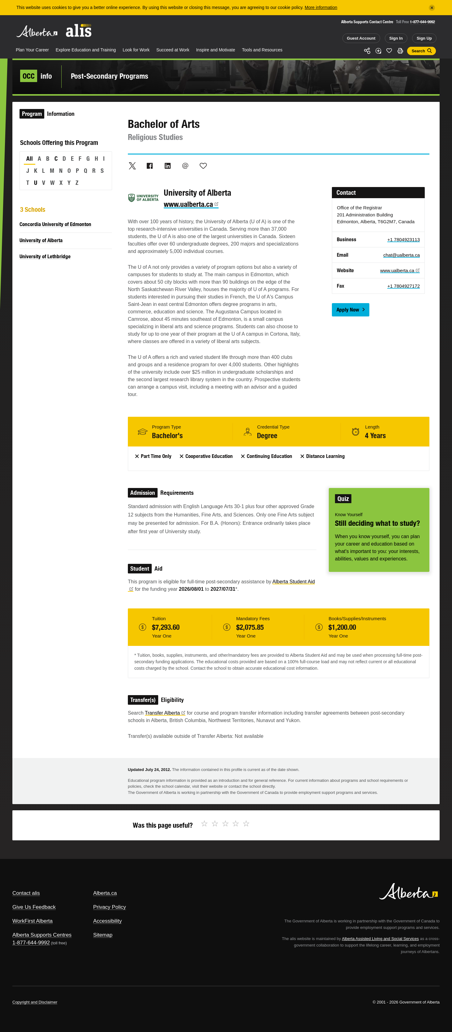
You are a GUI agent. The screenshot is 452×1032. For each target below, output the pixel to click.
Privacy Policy (109, 907)
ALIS (79, 30)
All (29, 158)
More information (321, 7)
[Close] (432, 8)
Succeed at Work (172, 49)
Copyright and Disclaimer (34, 1002)
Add (378, 51)
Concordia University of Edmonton (55, 224)
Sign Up (424, 38)
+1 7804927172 (403, 286)
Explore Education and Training (86, 49)
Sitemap (102, 935)
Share (367, 51)
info (36, 76)
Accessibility (107, 921)
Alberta (37, 31)
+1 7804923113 (403, 239)
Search (418, 51)
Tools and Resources (262, 49)
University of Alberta (41, 240)
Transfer (165, 713)
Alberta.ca (105, 893)
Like (389, 50)
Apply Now (348, 310)
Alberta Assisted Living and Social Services (380, 938)
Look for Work (136, 49)
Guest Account (361, 38)
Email (185, 166)
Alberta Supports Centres (42, 935)
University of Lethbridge (45, 256)
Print (400, 51)
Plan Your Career (32, 49)
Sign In (396, 38)
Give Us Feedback (34, 907)
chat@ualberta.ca (401, 255)
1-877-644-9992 (422, 22)
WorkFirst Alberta (32, 921)
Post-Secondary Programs (109, 76)
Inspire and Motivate (215, 49)
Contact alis (26, 893)
